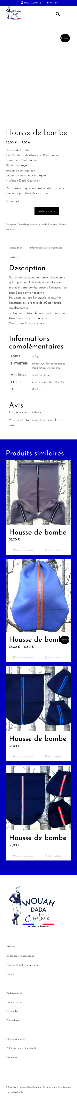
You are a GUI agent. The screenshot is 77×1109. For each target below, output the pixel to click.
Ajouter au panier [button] (23, 561)
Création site (49, 1098)
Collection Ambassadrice (20, 966)
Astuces (10, 957)
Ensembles (12, 1022)
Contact (10, 985)
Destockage (23, 236)
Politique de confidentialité (21, 1059)
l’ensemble (39, 308)
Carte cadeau (14, 1013)
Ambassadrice (14, 1003)
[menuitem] (31, 3)
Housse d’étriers (23, 324)
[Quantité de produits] (10, 222)
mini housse (53, 324)
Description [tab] (16, 259)
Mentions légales (15, 1050)
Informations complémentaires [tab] (46, 259)
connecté (36, 430)
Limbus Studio (16, 1103)
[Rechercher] (56, 14)
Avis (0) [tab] (14, 268)
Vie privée (11, 1068)
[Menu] (65, 14)
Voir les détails (53, 561)
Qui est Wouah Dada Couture (23, 976)
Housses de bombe (38, 236)
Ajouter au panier (47, 222)
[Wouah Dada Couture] (32, 14)
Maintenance (64, 1098)
